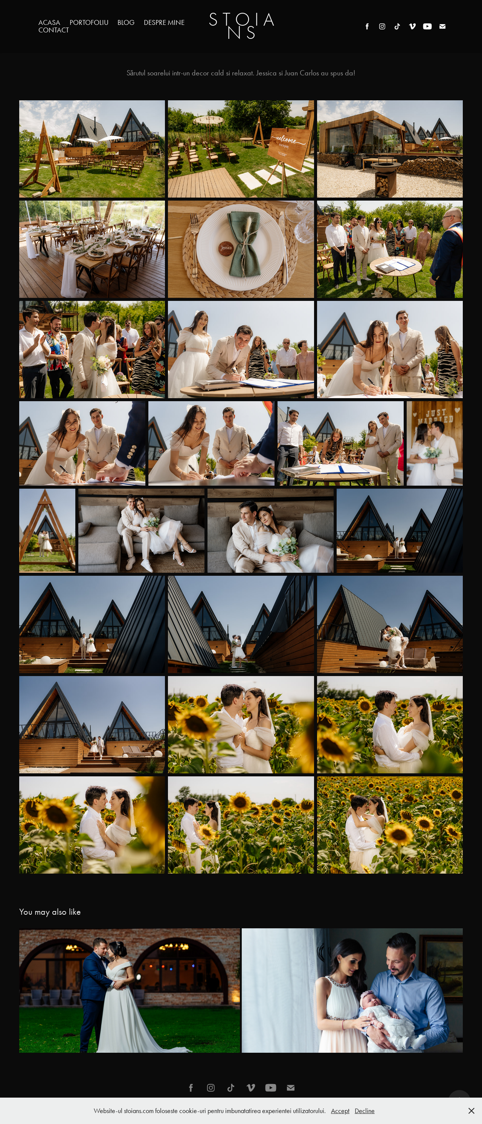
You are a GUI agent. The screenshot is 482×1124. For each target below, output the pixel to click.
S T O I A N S (243, 26)
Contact (53, 30)
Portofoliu (89, 22)
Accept (340, 1111)
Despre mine (164, 22)
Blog (125, 22)
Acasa (49, 22)
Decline (365, 1111)
